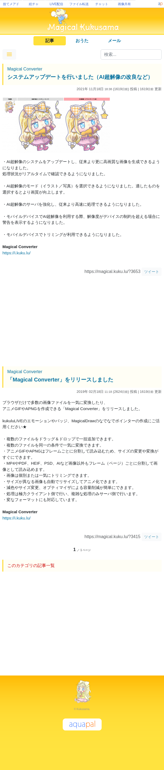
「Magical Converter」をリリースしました (60, 380)
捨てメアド (11, 4)
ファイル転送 (79, 4)
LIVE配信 (56, 4)
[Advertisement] (82, 322)
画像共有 (124, 4)
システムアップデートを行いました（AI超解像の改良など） (80, 77)
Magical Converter (24, 69)
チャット (101, 4)
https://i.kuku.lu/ (16, 253)
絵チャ (34, 4)
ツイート (151, 271)
